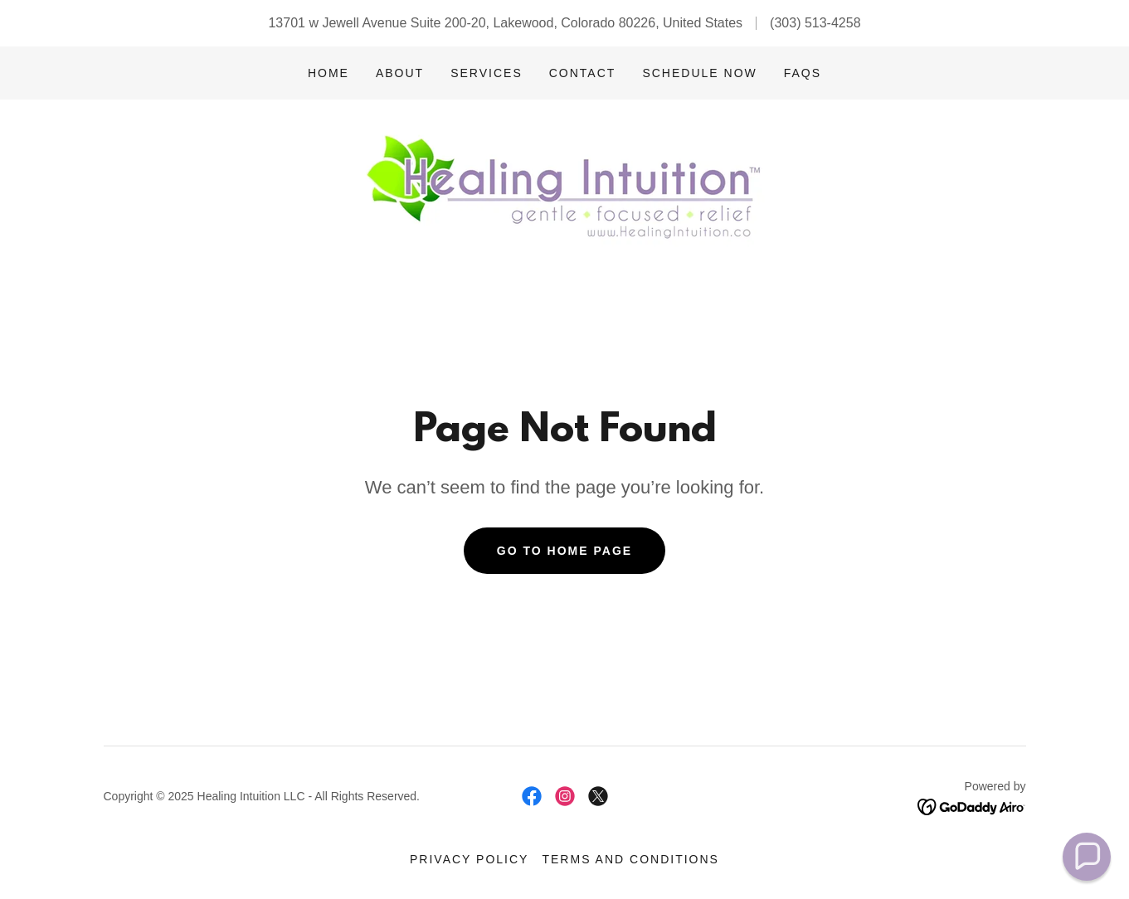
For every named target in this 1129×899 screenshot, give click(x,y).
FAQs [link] (802, 73)
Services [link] (486, 73)
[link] (564, 191)
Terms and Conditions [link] (630, 859)
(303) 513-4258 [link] (815, 23)
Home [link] (328, 73)
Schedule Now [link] (699, 73)
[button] (1087, 857)
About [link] (400, 73)
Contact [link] (582, 73)
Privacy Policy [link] (469, 859)
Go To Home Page (564, 550)
